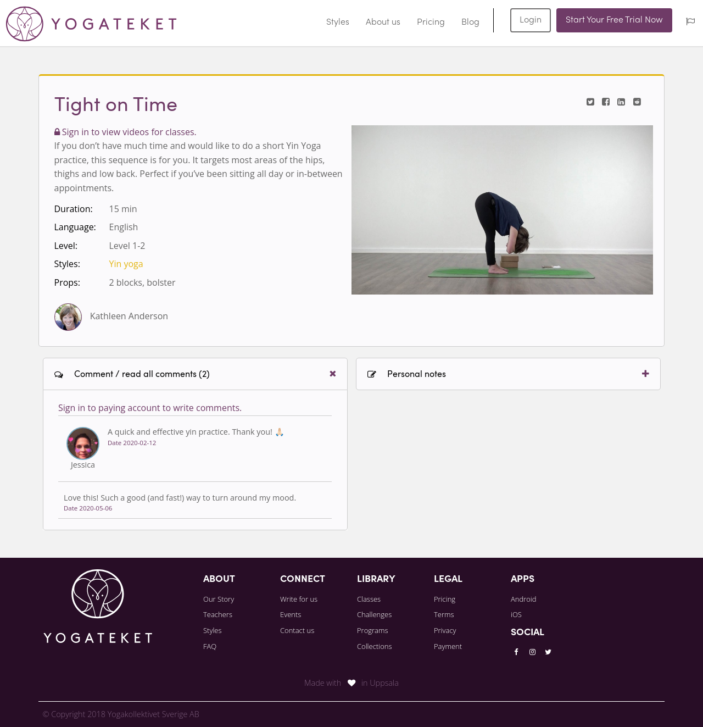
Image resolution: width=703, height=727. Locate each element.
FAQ (209, 646)
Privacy (445, 630)
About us (383, 22)
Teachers (217, 614)
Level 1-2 (127, 246)
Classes (369, 599)
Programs (372, 630)
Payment (448, 646)
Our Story (218, 599)
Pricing (431, 22)
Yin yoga (126, 264)
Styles (337, 22)
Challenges (374, 614)
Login (531, 20)
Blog (470, 22)
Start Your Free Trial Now (614, 20)
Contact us (297, 630)
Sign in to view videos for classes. (125, 132)
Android (524, 599)
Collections (374, 646)
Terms (444, 614)
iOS (516, 614)
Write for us (298, 599)
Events (290, 614)
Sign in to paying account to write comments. (150, 408)
